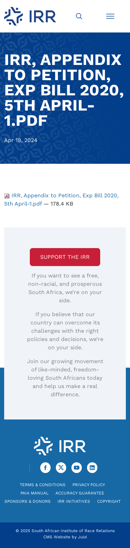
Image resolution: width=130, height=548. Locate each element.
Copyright (109, 501)
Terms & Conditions (43, 484)
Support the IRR (65, 257)
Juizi (82, 537)
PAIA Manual (34, 493)
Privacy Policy (88, 484)
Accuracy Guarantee (79, 493)
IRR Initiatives (74, 501)
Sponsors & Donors (28, 501)
